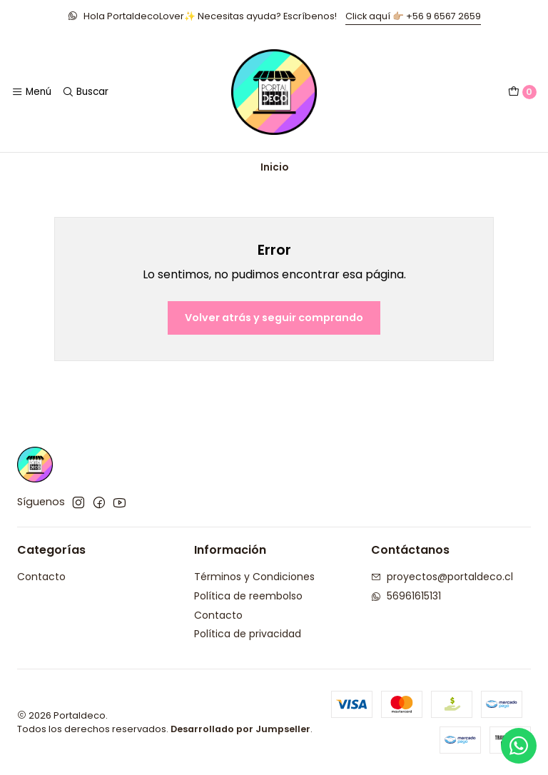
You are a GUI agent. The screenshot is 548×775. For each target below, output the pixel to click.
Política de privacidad (247, 634)
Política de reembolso (248, 596)
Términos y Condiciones (254, 576)
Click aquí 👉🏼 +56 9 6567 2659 (413, 16)
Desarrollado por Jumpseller (240, 729)
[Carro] (522, 92)
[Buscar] (85, 92)
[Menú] (31, 92)
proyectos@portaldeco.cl (442, 576)
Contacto (41, 576)
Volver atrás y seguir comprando (274, 317)
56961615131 (406, 596)
